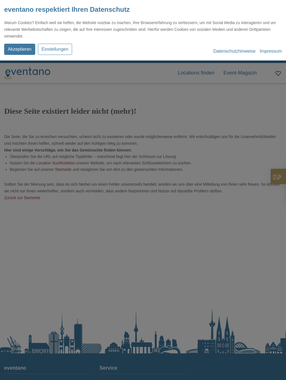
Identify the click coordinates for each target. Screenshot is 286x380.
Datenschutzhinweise (234, 51)
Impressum (271, 51)
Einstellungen (55, 49)
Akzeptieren (20, 49)
